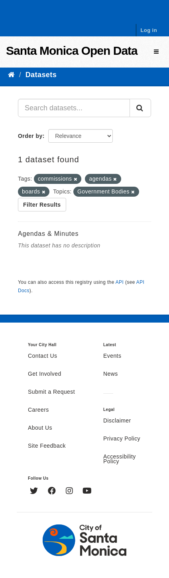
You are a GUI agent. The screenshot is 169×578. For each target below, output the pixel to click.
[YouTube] (87, 491)
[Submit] (140, 108)
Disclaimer (117, 421)
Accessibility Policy (119, 459)
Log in (148, 30)
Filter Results (42, 204)
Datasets (41, 75)
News (110, 374)
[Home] (11, 75)
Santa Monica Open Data (72, 50)
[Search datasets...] (74, 108)
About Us (40, 428)
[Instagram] (70, 491)
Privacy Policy (121, 439)
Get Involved (44, 374)
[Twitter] (35, 491)
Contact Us (42, 356)
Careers (38, 410)
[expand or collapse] (156, 52)
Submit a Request (51, 392)
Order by (30, 136)
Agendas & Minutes (48, 233)
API (120, 282)
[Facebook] (53, 491)
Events (112, 356)
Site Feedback (47, 446)
